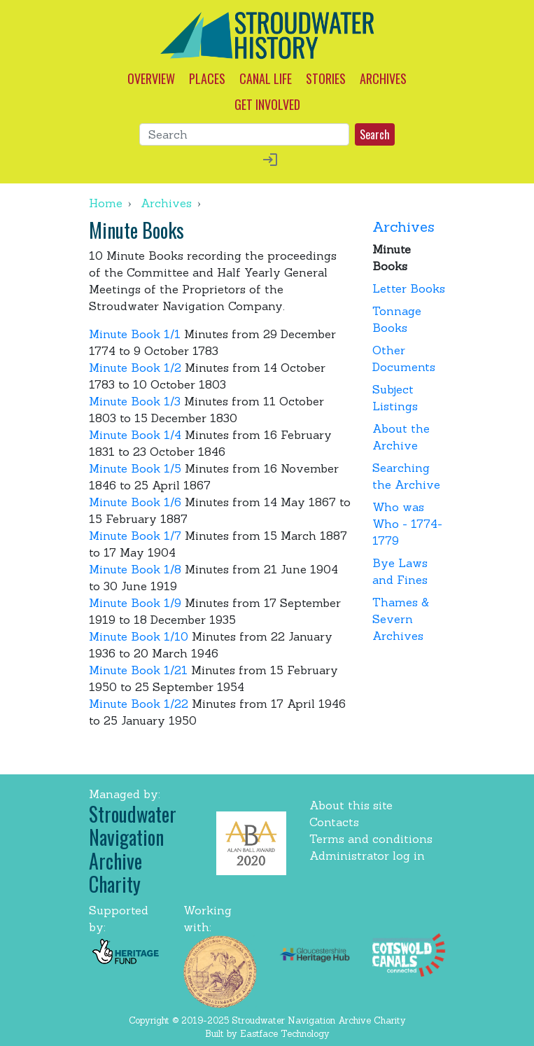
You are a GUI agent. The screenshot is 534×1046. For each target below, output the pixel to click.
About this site (351, 805)
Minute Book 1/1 (135, 334)
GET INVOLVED (267, 104)
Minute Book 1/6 (135, 502)
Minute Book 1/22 (138, 704)
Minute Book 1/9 (135, 603)
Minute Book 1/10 (138, 636)
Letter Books (408, 288)
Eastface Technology (285, 1034)
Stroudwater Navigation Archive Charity (132, 849)
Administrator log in (367, 856)
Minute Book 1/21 (138, 670)
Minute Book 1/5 (135, 468)
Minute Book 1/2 (135, 368)
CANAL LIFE (265, 78)
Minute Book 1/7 (135, 536)
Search (375, 134)
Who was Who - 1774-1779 (407, 524)
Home (105, 203)
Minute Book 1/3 (135, 401)
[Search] (244, 134)
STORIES (326, 78)
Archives (166, 203)
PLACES (207, 78)
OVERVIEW (151, 78)
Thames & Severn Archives (400, 619)
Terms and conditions (371, 839)
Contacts (334, 822)
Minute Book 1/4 (135, 435)
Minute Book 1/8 (135, 569)
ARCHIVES (383, 78)
